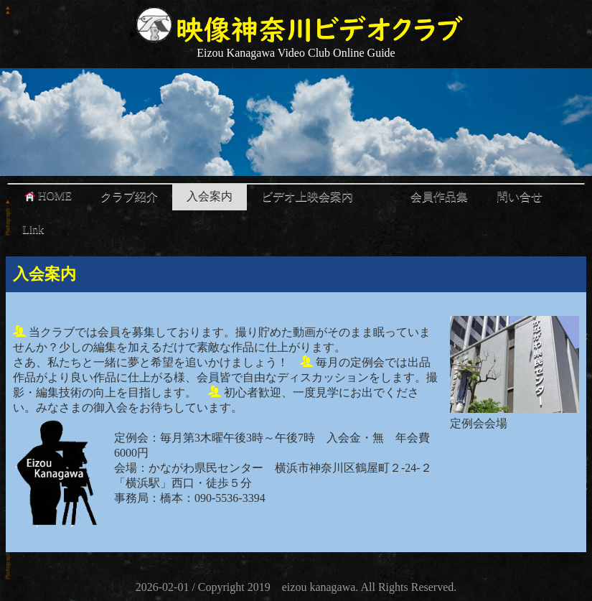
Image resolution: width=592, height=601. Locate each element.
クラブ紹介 (129, 196)
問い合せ (519, 196)
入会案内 (209, 196)
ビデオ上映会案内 (307, 196)
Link (33, 229)
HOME (47, 196)
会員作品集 (439, 196)
